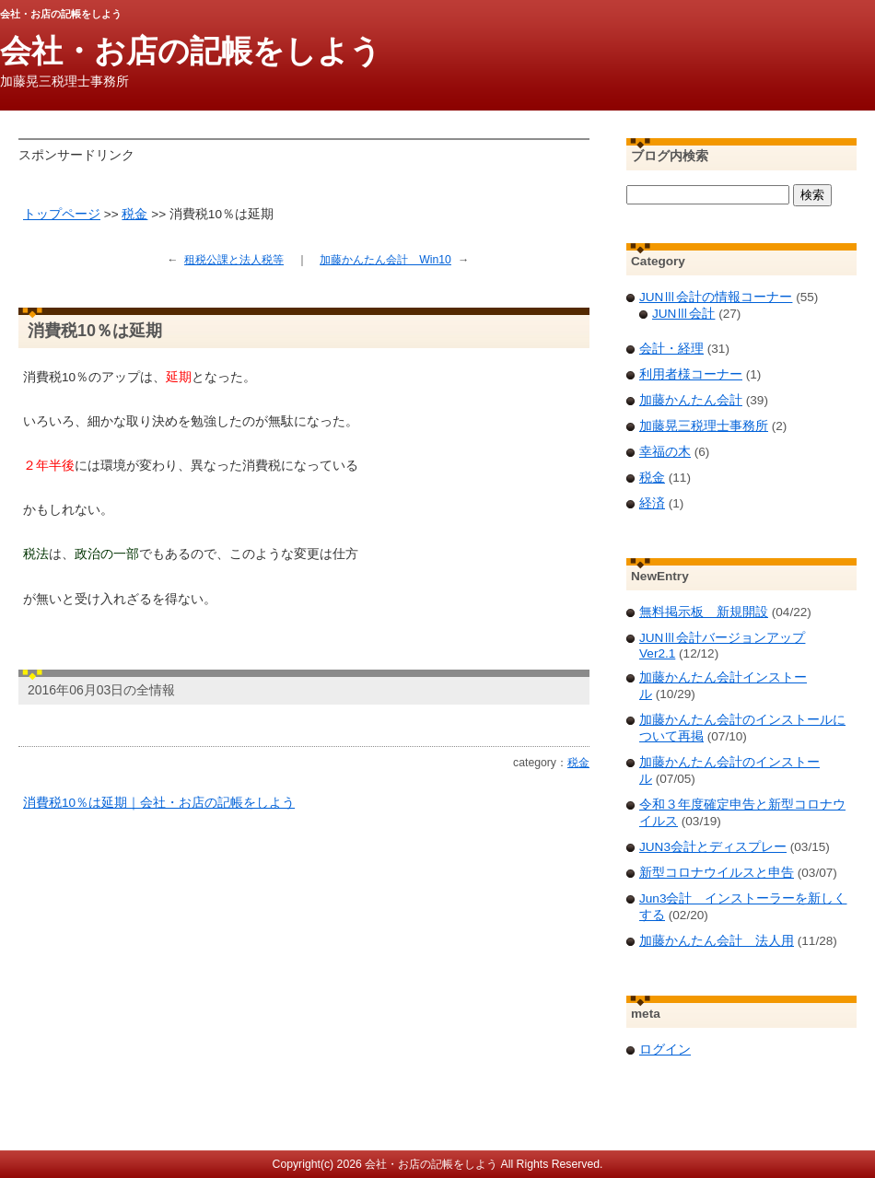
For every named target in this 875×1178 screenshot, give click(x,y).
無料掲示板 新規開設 (703, 612)
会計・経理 (671, 349)
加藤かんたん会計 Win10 (385, 259)
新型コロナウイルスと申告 (716, 873)
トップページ (61, 214)
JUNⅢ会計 (683, 314)
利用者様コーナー (690, 374)
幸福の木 (665, 452)
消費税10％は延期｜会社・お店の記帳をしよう (159, 803)
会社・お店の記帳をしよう (190, 50)
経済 (652, 503)
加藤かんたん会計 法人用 (716, 941)
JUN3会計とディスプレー (713, 847)
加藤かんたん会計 (690, 400)
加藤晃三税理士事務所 (703, 426)
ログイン (665, 1049)
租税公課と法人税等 (234, 259)
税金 (134, 214)
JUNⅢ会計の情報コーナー (715, 297)
